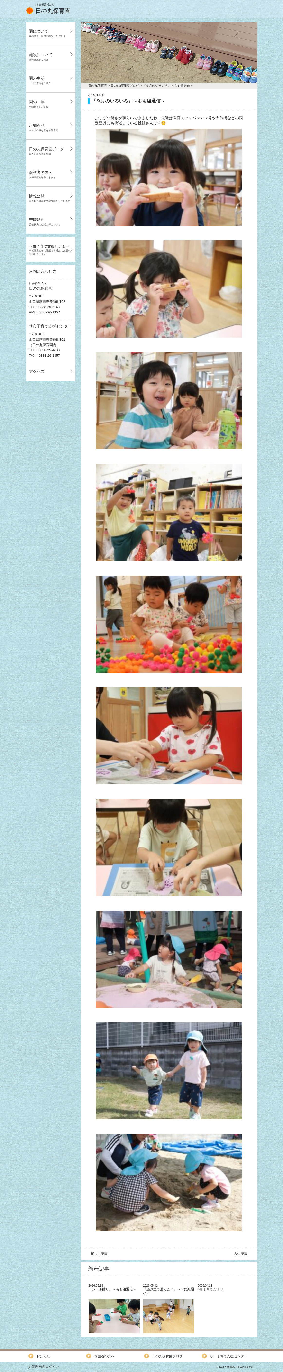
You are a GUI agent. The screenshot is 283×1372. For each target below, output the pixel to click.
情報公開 (49, 198)
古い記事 (240, 1254)
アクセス (37, 371)
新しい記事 (99, 1254)
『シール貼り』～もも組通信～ (112, 1289)
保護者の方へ (42, 174)
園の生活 (40, 80)
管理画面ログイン (45, 1366)
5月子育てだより (210, 1289)
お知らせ (43, 127)
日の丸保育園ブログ (46, 151)
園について (47, 33)
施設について (40, 57)
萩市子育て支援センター (49, 249)
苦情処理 (45, 222)
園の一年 (38, 104)
